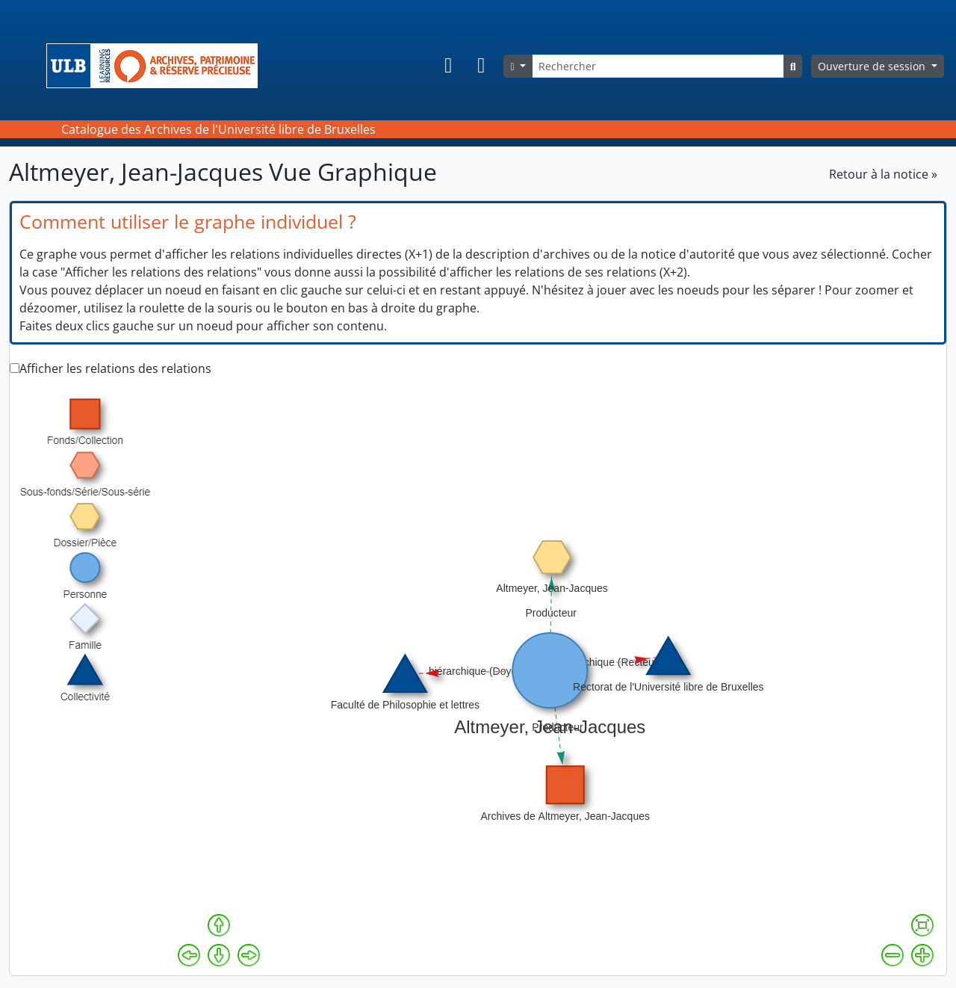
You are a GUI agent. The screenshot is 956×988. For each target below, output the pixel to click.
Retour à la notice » (883, 174)
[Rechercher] (658, 66)
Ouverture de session (873, 66)
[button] (448, 65)
